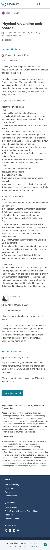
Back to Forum (10, 13)
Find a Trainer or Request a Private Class (21, 511)
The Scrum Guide (12, 519)
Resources (9, 515)
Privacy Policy (14, 546)
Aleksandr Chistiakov (11, 49)
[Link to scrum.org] (6, 530)
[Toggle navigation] (46, 4)
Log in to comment (12, 393)
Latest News (9, 488)
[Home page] (10, 4)
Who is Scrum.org (12, 485)
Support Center (11, 496)
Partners (8, 492)
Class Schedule (11, 507)
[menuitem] (40, 4)
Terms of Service (30, 546)
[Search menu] (40, 4)
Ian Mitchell (15, 297)
